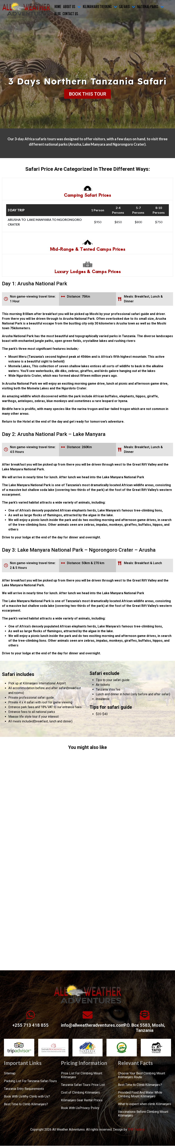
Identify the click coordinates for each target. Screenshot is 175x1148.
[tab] (87, 189)
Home (57, 6)
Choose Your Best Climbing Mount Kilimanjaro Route (141, 1075)
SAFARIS (127, 6)
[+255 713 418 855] (30, 1015)
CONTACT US (70, 13)
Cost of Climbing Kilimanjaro (80, 1092)
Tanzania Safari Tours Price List (83, 1085)
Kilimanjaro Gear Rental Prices (82, 1100)
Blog (57, 13)
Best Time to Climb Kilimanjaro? (26, 1104)
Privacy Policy (89, 1108)
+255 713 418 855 (30, 1025)
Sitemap (9, 1073)
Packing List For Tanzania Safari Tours (30, 1081)
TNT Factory (136, 1129)
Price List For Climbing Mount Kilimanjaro (81, 1075)
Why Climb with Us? (36, 1096)
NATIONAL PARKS (150, 6)
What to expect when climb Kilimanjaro (144, 1104)
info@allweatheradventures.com (93, 1025)
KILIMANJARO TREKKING (100, 6)
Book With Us (13, 1096)
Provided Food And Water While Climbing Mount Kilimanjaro (140, 1094)
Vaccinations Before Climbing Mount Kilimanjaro (143, 1113)
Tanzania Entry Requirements (24, 1089)
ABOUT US (72, 6)
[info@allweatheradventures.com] (87, 1015)
